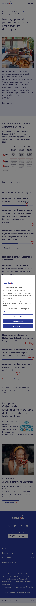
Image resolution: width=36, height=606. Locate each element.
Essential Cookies (18, 321)
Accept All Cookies (18, 326)
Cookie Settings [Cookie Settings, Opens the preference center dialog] (18, 316)
